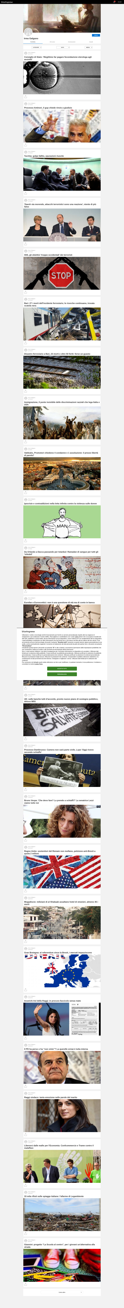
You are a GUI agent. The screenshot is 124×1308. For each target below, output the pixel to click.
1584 (76, 637)
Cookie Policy (38, 664)
